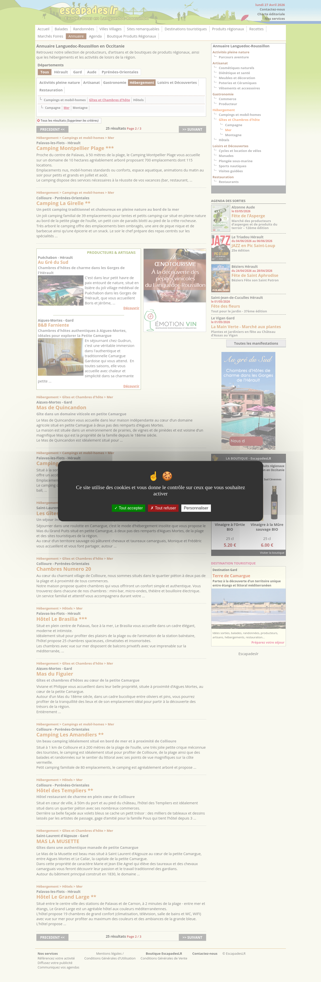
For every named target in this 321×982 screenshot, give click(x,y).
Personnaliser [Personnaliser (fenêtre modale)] (196, 508)
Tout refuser (163, 508)
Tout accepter (128, 508)
